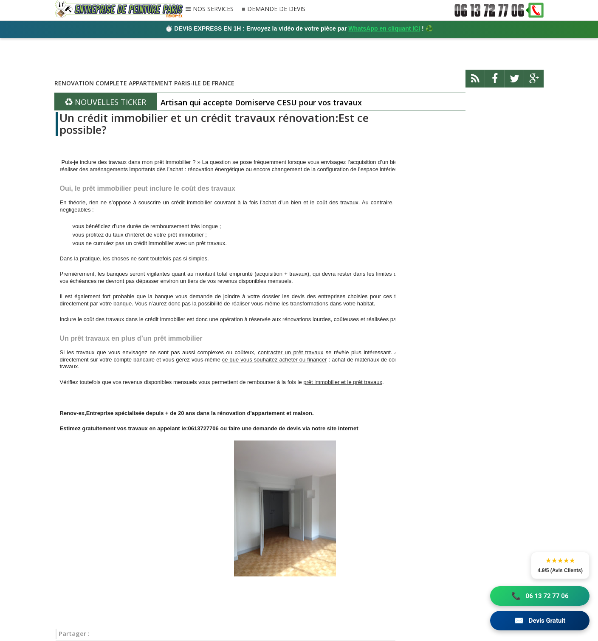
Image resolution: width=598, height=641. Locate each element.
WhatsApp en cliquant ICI (384, 28)
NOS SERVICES (213, 9)
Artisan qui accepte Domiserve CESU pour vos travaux (261, 102)
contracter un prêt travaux (290, 352)
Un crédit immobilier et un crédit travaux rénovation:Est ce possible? (214, 124)
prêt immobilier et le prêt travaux (342, 382)
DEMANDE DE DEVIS (276, 9)
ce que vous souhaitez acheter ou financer (274, 359)
